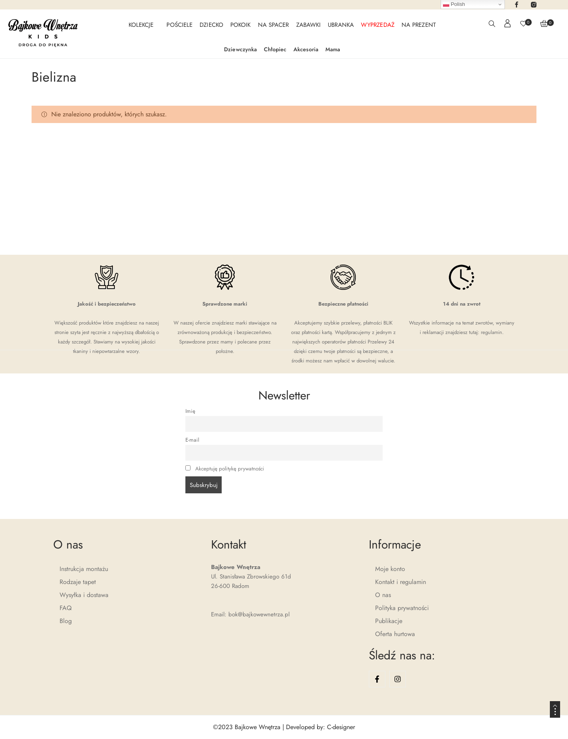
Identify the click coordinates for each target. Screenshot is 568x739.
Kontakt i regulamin (400, 581)
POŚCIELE (179, 25)
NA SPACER (273, 25)
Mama (332, 49)
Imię (190, 411)
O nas (383, 594)
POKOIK (240, 25)
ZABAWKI (308, 25)
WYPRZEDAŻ (377, 25)
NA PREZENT (419, 25)
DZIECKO (211, 25)
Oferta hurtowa (395, 633)
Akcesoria (305, 49)
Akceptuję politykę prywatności (229, 468)
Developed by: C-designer (320, 727)
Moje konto (390, 568)
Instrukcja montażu (84, 568)
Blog (66, 620)
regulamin (491, 332)
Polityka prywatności (402, 607)
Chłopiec (275, 49)
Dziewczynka (240, 49)
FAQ (66, 607)
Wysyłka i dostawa (84, 594)
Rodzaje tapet (78, 581)
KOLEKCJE (141, 25)
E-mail (192, 440)
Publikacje (388, 620)
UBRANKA (341, 25)
